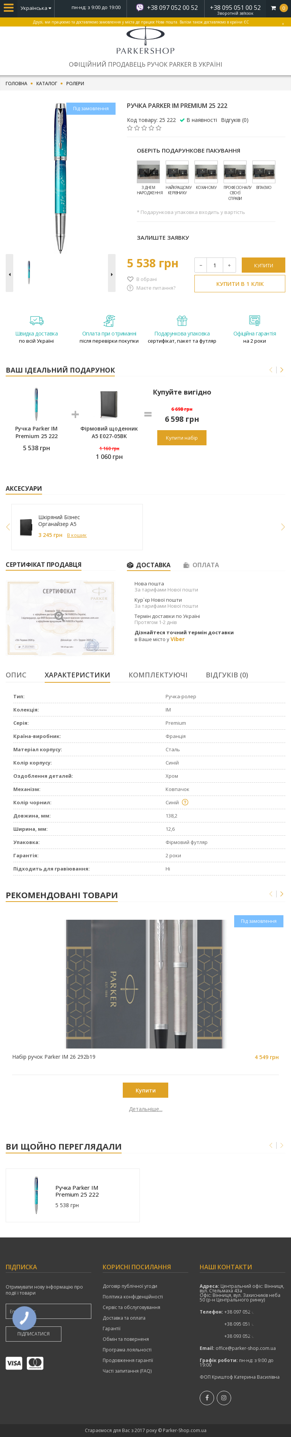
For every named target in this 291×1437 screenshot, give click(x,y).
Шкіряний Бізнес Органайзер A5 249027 (59, 520)
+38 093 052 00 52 (243, 1336)
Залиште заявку (163, 237)
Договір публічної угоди (130, 1286)
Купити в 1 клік (240, 283)
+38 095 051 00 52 (235, 7)
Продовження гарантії (128, 1360)
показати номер (244, 1312)
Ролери (75, 83)
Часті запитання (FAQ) (127, 1371)
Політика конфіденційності (133, 1297)
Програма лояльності (127, 1350)
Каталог (46, 83)
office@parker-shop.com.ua (246, 1348)
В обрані (146, 279)
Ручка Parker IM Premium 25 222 (77, 1191)
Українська (35, 8)
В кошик (77, 535)
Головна (16, 83)
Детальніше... (52, 1109)
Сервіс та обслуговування (131, 1307)
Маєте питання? (155, 287)
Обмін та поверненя (126, 1339)
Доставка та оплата (124, 1318)
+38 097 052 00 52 (172, 7)
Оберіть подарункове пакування (188, 150)
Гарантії (111, 1328)
